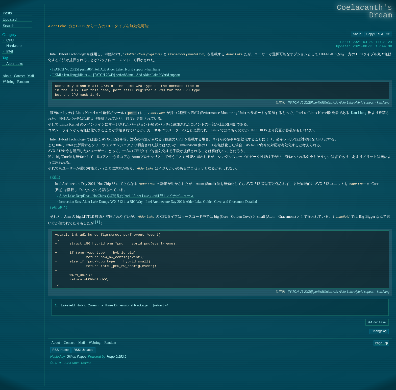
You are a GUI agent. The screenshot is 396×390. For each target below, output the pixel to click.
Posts (7, 13)
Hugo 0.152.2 (117, 357)
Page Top (381, 343)
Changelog (379, 331)
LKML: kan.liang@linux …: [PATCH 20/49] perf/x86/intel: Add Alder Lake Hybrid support (116, 75)
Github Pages (76, 357)
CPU (10, 40)
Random (110, 343)
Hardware (14, 46)
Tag (5, 58)
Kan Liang (358, 113)
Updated (10, 20)
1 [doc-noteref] (97, 222)
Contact (69, 343)
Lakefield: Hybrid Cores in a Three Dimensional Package (104, 306)
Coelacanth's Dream (364, 11)
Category (9, 35)
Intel (9, 51)
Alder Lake (14, 64)
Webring (95, 343)
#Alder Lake (377, 323)
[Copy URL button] (357, 34)
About (55, 343)
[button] (60, 350)
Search (8, 26)
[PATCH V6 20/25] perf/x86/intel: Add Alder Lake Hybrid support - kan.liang (106, 69)
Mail (81, 343)
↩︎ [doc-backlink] (166, 306)
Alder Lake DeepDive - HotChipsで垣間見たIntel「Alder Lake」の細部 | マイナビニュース (126, 196)
